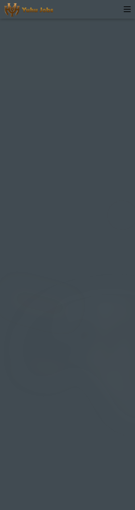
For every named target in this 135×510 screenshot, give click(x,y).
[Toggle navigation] (127, 9)
